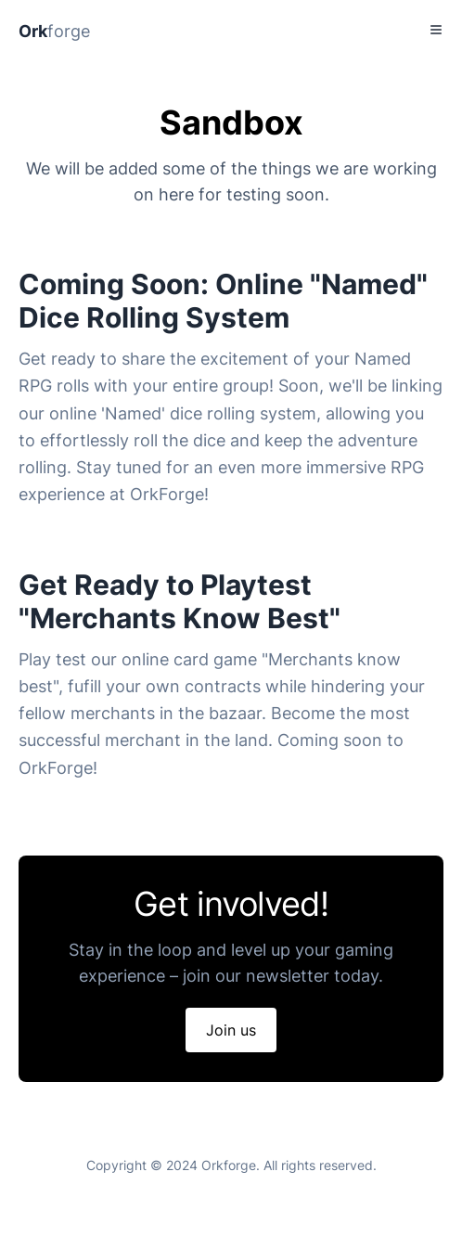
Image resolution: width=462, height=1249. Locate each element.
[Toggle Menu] (436, 29)
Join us (231, 1030)
